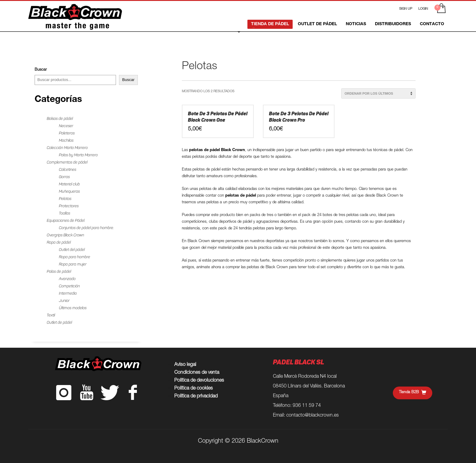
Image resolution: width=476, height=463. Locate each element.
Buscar (41, 70)
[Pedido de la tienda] (378, 93)
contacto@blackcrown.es (312, 415)
